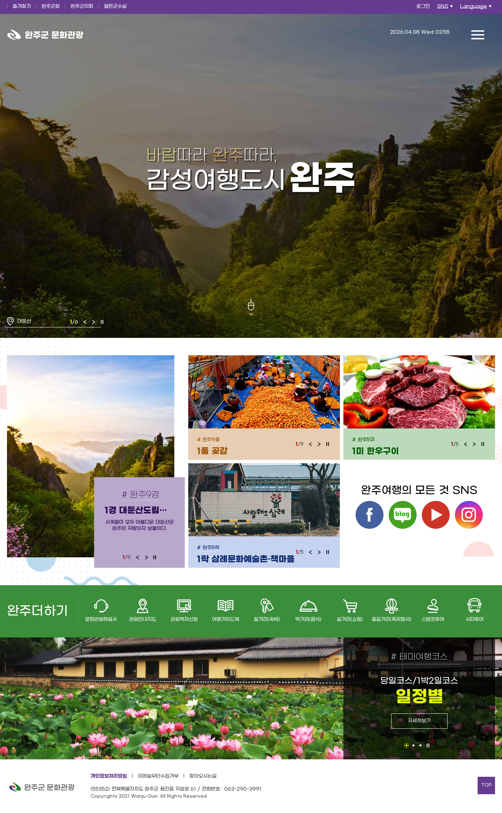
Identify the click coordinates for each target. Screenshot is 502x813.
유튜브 (436, 515)
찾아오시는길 (202, 776)
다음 (93, 321)
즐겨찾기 (22, 6)
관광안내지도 (142, 619)
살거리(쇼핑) (350, 619)
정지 (102, 321)
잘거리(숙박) (267, 619)
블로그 (403, 515)
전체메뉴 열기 (477, 34)
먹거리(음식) (308, 619)
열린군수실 (115, 6)
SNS (446, 8)
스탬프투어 (432, 619)
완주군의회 (81, 6)
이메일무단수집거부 (158, 776)
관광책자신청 (184, 619)
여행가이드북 (225, 619)
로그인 (423, 6)
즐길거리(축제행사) (391, 619)
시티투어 (474, 619)
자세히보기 (419, 721)
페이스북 (369, 515)
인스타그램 (469, 515)
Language (476, 8)
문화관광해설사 (101, 619)
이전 (85, 321)
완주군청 (50, 6)
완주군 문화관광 (45, 35)
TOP (486, 785)
